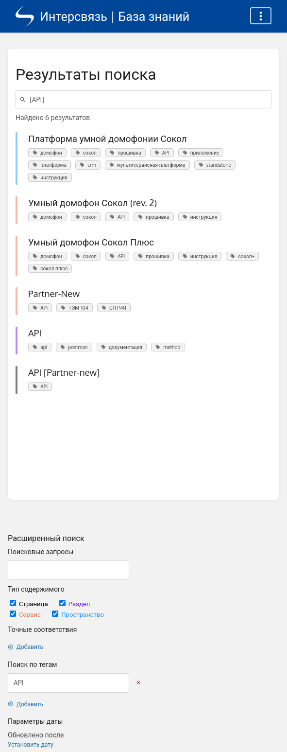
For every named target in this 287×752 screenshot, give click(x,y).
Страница (30, 603)
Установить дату (30, 744)
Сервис (26, 614)
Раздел (74, 603)
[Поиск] (24, 99)
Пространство (78, 614)
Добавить (25, 646)
